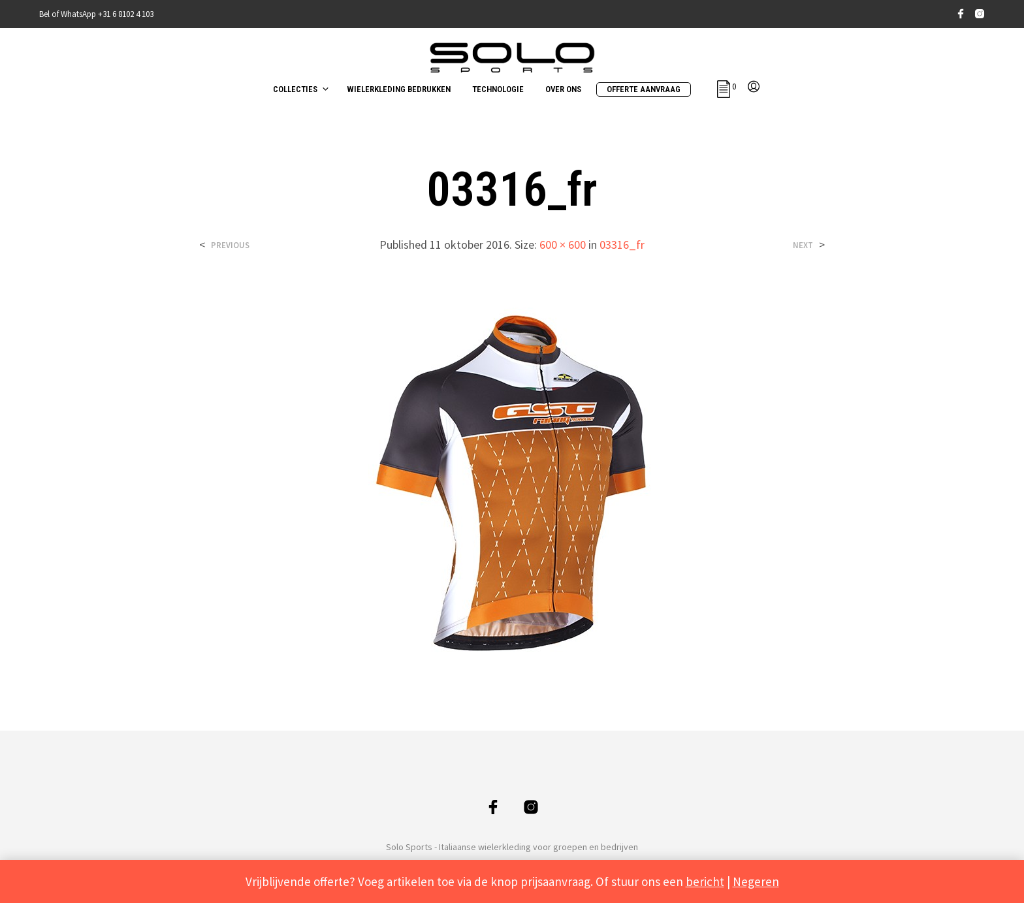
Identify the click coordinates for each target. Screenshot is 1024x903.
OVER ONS (563, 89)
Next (803, 245)
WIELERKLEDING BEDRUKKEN (399, 89)
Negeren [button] (756, 881)
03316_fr (622, 244)
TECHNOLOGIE (498, 89)
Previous (230, 245)
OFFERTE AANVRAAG (643, 89)
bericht (705, 881)
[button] (726, 86)
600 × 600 (562, 244)
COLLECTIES (295, 89)
